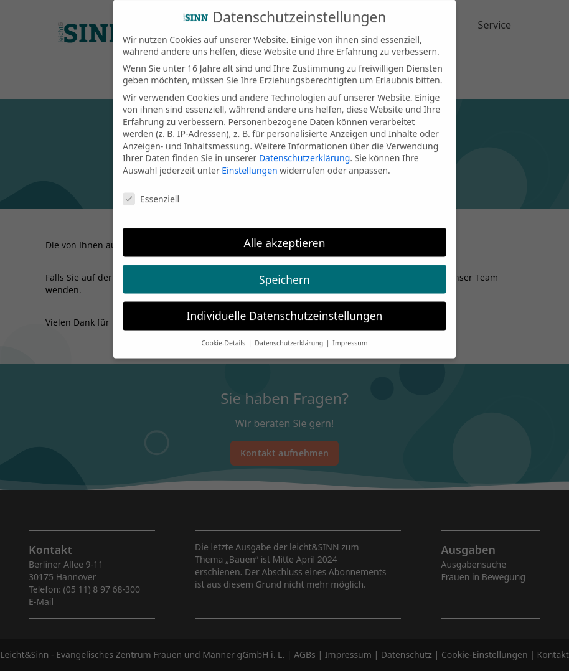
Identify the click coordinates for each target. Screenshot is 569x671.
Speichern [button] (284, 268)
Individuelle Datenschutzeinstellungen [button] (285, 305)
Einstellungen (249, 160)
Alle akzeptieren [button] (285, 232)
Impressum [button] (349, 333)
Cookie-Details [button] (224, 333)
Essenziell (151, 188)
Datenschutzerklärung (304, 148)
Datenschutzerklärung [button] (290, 333)
